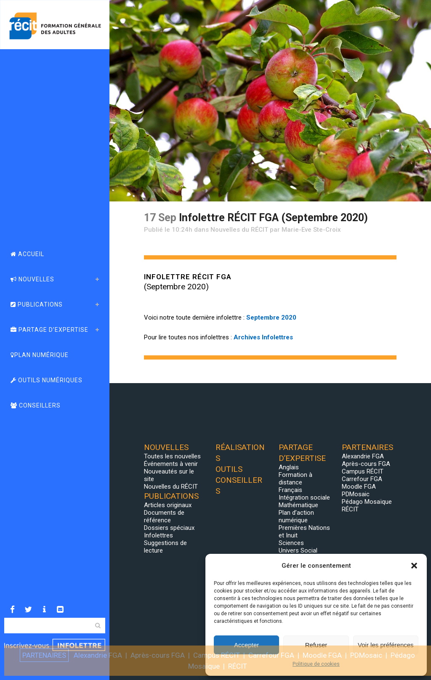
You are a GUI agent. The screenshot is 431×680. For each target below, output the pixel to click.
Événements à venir (171, 464)
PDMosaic (356, 494)
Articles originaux (168, 505)
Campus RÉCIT (362, 471)
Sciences (291, 543)
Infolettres (158, 535)
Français (290, 490)
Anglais (289, 467)
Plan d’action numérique (296, 516)
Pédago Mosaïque (367, 501)
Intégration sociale (304, 497)
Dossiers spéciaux (169, 528)
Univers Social (298, 550)
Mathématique (298, 505)
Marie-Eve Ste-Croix (311, 229)
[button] (414, 565)
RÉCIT (350, 509)
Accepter (246, 644)
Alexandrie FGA (363, 456)
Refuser (316, 644)
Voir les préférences (386, 644)
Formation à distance (295, 478)
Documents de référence (164, 516)
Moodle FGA (359, 486)
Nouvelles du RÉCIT (239, 229)
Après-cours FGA (366, 464)
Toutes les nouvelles (172, 456)
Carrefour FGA (362, 479)
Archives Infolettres (263, 337)
